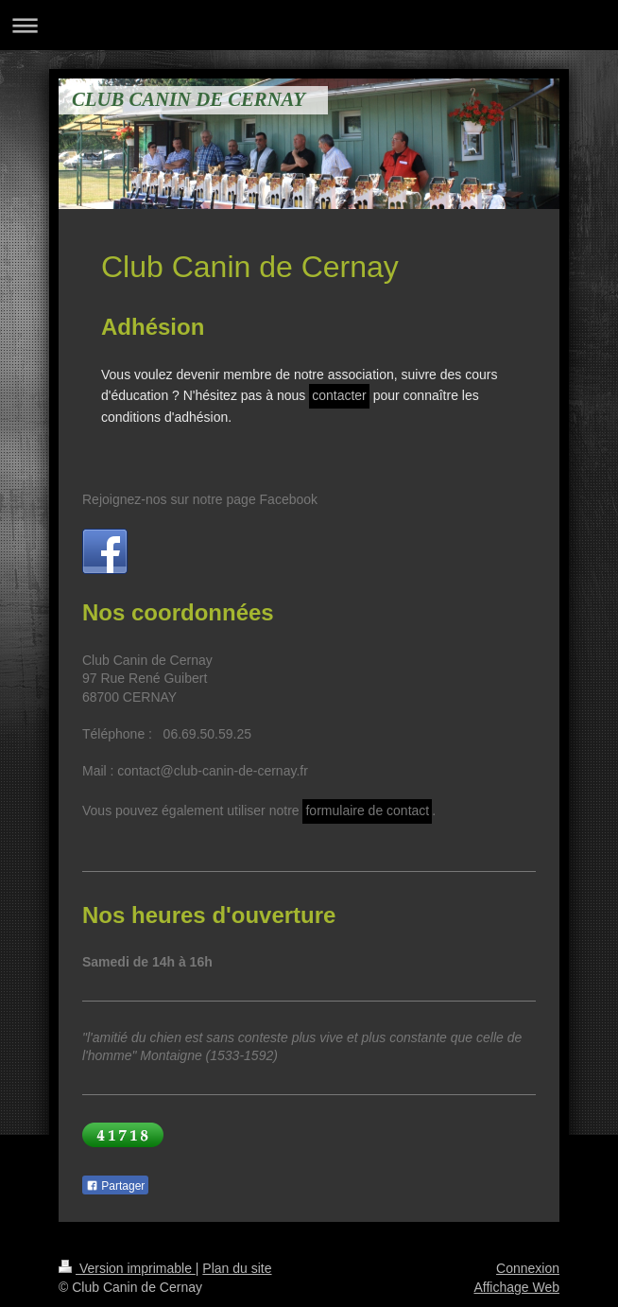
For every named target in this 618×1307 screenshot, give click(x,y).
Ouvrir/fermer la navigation (309, 25)
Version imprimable (127, 1268)
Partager (115, 1186)
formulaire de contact (367, 810)
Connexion (527, 1268)
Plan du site (236, 1268)
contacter (339, 395)
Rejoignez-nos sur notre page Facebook (200, 499)
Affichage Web (516, 1287)
